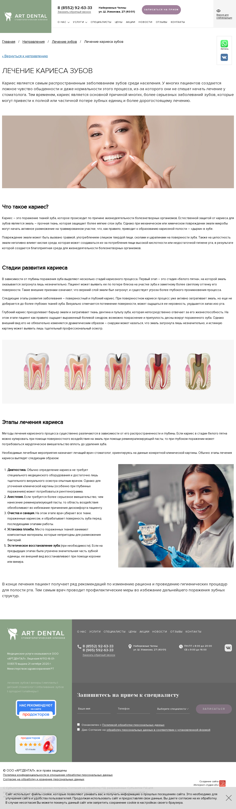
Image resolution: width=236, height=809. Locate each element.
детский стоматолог (20, 687)
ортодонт (15, 691)
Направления (33, 42)
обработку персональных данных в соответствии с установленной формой (158, 730)
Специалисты (101, 22)
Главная (8, 42)
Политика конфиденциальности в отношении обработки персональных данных (58, 775)
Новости (145, 22)
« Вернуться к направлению (25, 56)
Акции (130, 22)
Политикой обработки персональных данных (133, 725)
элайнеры (30, 691)
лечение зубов (18, 682)
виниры (36, 682)
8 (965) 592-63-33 (98, 650)
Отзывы (162, 22)
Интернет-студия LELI (206, 785)
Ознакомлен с (120, 725)
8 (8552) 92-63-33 (75, 8)
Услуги (80, 22)
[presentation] (108, 744)
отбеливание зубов (50, 687)
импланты (50, 682)
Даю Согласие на (143, 730)
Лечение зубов (64, 42)
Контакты (178, 22)
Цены (119, 22)
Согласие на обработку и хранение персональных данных (43, 779)
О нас (63, 22)
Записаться (214, 709)
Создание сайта (209, 781)
